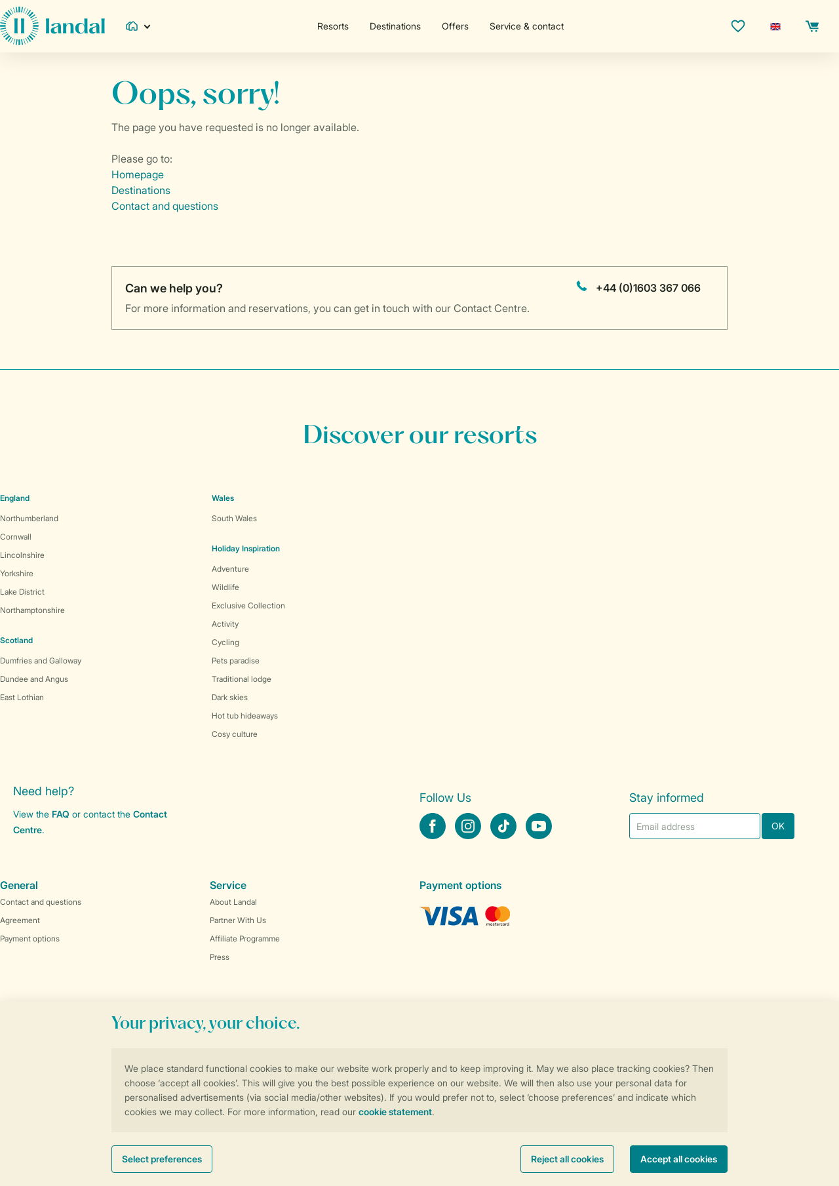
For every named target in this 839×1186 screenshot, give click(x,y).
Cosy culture (235, 734)
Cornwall (15, 537)
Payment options (30, 938)
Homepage (137, 174)
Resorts (333, 25)
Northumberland (29, 518)
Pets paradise (236, 660)
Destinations (395, 25)
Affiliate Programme (245, 938)
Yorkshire (16, 573)
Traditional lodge (241, 679)
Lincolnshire (22, 555)
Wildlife (225, 587)
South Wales (234, 518)
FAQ (60, 814)
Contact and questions (164, 205)
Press (219, 957)
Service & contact (527, 25)
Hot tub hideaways (245, 716)
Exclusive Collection (248, 605)
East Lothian (22, 697)
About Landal (233, 902)
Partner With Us (238, 920)
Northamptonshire (32, 610)
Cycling (225, 642)
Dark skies (230, 697)
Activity (225, 624)
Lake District (22, 592)
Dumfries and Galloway (40, 660)
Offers (455, 25)
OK (778, 825)
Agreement (20, 920)
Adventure (230, 569)
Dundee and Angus (34, 679)
